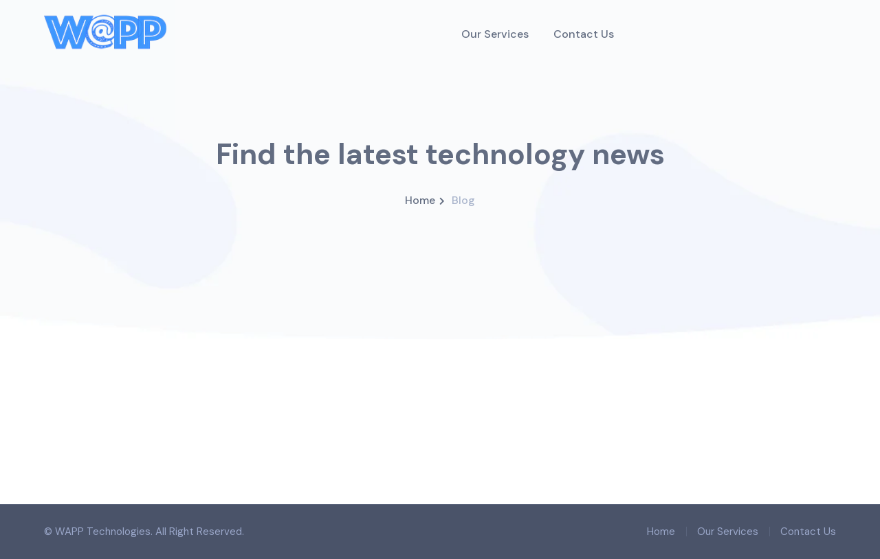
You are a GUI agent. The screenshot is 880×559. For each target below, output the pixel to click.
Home (420, 200)
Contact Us (808, 531)
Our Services (727, 531)
